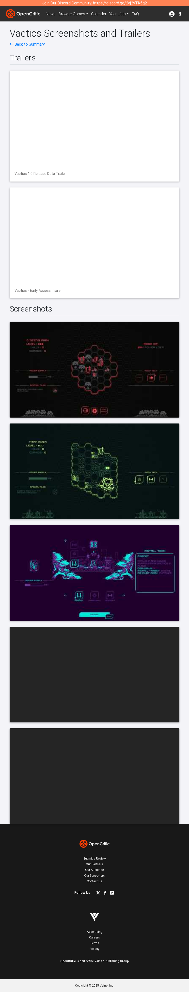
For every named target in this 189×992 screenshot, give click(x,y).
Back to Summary (27, 44)
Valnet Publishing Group (111, 961)
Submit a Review (94, 858)
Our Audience (94, 870)
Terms (94, 943)
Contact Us (94, 881)
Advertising (94, 932)
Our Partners (94, 864)
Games (72, 13)
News (51, 13)
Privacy (94, 949)
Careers (94, 937)
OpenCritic (68, 961)
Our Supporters (94, 875)
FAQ (135, 13)
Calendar (98, 13)
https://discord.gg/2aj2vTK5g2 (120, 2)
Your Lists (117, 13)
